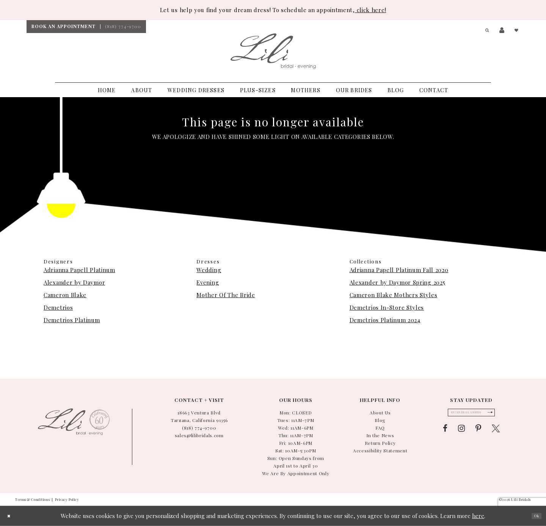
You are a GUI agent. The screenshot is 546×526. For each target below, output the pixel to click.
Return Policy (380, 443)
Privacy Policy (67, 499)
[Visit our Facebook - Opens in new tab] (445, 433)
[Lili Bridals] (273, 51)
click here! (370, 10)
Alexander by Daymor (74, 282)
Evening (207, 282)
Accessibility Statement (380, 450)
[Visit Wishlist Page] (515, 30)
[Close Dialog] (11, 516)
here (478, 516)
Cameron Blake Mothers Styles (394, 295)
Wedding (208, 270)
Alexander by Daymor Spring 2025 (398, 282)
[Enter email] (471, 415)
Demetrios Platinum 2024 (385, 320)
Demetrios (58, 307)
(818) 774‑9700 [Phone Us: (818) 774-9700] (199, 428)
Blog (380, 420)
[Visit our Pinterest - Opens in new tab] (478, 433)
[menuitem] (63, 26)
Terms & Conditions (32, 499)
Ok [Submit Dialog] (533, 516)
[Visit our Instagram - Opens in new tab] (461, 433)
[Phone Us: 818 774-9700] (123, 26)
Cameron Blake (65, 295)
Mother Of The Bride (225, 295)
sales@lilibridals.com (199, 435)
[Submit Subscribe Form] (500, 415)
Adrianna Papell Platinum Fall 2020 (399, 270)
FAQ (380, 428)
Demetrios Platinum (72, 320)
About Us (380, 412)
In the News (380, 435)
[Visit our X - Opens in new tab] (496, 433)
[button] (484, 30)
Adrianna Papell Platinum (79, 270)
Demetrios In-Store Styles (387, 307)
